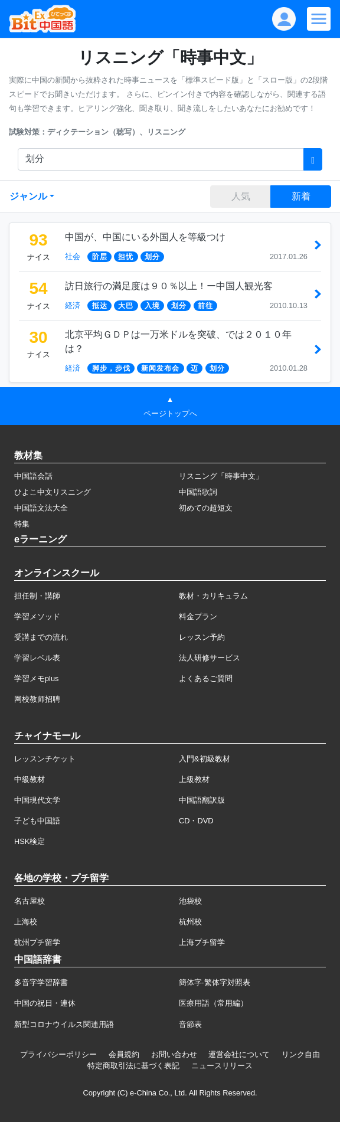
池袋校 (190, 901)
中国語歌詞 (198, 492)
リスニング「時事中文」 (221, 476)
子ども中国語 (37, 820)
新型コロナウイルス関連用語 (64, 1024)
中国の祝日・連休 (45, 1003)
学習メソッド (37, 616)
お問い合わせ (174, 1054)
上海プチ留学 (202, 942)
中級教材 (29, 779)
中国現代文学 (37, 800)
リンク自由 (301, 1054)
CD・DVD (196, 820)
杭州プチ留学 (37, 942)
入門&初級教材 (204, 758)
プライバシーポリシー (58, 1054)
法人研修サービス (209, 657)
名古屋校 (29, 901)
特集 (22, 523)
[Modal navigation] (319, 19)
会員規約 (124, 1054)
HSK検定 (29, 841)
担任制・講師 (37, 595)
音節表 (190, 1024)
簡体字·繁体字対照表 (214, 982)
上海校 (25, 921)
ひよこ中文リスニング (52, 492)
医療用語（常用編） (213, 1003)
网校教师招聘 (37, 699)
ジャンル (28, 196)
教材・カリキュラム (213, 595)
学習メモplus (36, 678)
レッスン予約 (202, 637)
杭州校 (190, 921)
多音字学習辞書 (41, 982)
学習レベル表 (37, 657)
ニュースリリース (222, 1065)
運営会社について (239, 1054)
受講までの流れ (41, 637)
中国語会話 (33, 476)
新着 (301, 196)
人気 (240, 196)
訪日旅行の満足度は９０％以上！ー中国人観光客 (169, 286)
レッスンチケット (45, 758)
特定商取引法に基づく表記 (133, 1065)
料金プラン (198, 616)
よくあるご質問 (206, 678)
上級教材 (194, 779)
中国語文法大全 (41, 507)
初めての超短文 (206, 507)
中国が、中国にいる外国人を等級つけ (145, 237)
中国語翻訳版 (202, 800)
